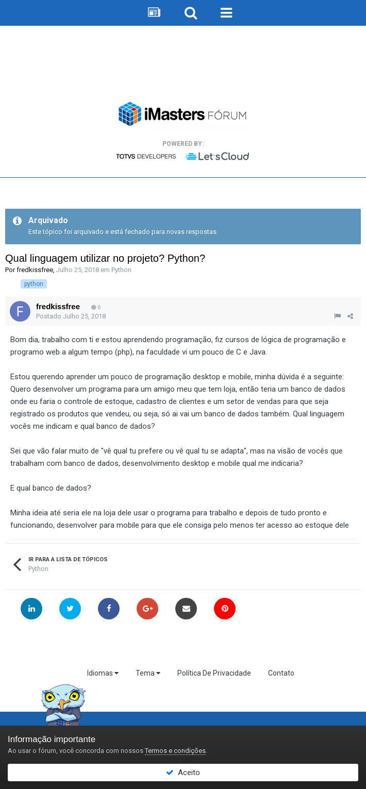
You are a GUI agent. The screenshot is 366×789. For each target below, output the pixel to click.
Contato (281, 673)
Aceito (183, 772)
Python (121, 270)
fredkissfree (34, 270)
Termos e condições (175, 750)
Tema (148, 673)
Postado (71, 316)
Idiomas (103, 673)
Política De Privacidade (214, 673)
